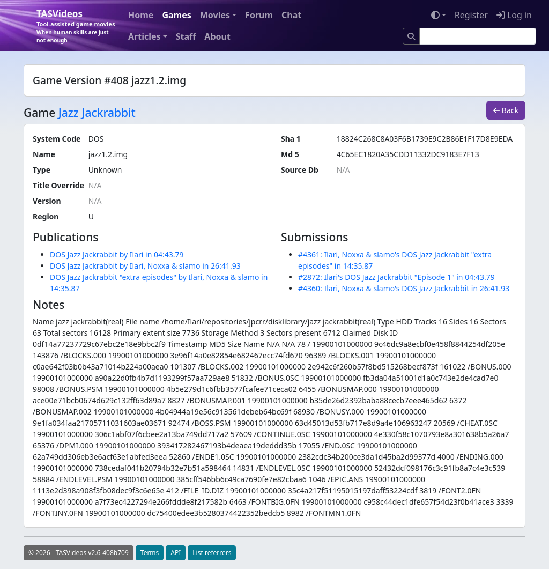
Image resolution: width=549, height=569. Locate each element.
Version (47, 201)
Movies (215, 15)
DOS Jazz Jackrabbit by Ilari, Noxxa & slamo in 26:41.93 (145, 266)
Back (505, 110)
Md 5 (290, 154)
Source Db (299, 170)
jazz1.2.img (108, 154)
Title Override (58, 185)
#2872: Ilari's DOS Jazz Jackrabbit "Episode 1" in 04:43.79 (396, 277)
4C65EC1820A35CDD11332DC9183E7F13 (408, 154)
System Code (56, 139)
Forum (259, 15)
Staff (186, 36)
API (175, 552)
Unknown (105, 170)
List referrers (211, 552)
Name (44, 154)
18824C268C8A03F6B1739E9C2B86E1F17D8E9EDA (425, 139)
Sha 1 (291, 139)
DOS (96, 139)
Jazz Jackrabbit (97, 112)
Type (41, 170)
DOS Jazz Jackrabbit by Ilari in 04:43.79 (117, 254)
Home (140, 15)
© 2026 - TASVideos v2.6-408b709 (78, 552)
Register (471, 15)
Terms (149, 552)
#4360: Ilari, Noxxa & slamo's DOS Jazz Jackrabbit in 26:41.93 (403, 288)
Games (176, 15)
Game (39, 113)
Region (45, 216)
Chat (291, 15)
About (217, 36)
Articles (144, 36)
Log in (514, 15)
